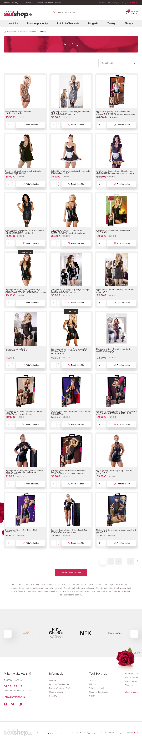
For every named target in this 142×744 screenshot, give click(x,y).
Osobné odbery (56, 691)
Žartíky (111, 23)
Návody (15, 2)
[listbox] (118, 63)
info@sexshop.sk (15, 697)
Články (57, 2)
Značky (6, 2)
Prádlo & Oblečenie (68, 23)
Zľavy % (129, 23)
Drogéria (93, 23)
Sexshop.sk (10, 31)
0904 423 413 (131, 3)
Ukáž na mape (131, 691)
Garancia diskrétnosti (44, 2)
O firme (52, 680)
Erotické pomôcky (37, 23)
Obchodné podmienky (59, 684)
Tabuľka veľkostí (27, 2)
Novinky (13, 23)
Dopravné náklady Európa (60, 688)
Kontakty (53, 695)
